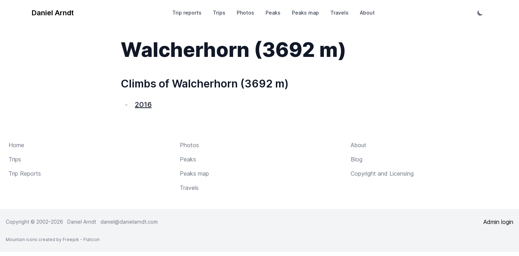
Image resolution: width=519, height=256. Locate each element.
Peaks (273, 13)
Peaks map (305, 13)
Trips (219, 13)
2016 (143, 104)
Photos (245, 13)
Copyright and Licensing (382, 173)
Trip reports (186, 13)
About (367, 13)
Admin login (498, 221)
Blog (356, 159)
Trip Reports (25, 173)
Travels (339, 13)
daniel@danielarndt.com (129, 222)
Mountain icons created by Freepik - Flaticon (53, 239)
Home (16, 145)
